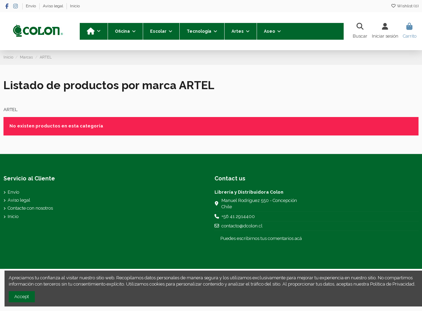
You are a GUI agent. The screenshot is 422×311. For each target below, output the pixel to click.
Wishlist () (405, 5)
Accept (21, 296)
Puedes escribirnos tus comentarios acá (261, 238)
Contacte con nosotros (30, 208)
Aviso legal (53, 5)
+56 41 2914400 (238, 216)
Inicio (75, 5)
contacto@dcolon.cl (242, 225)
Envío (31, 5)
